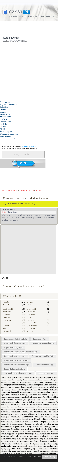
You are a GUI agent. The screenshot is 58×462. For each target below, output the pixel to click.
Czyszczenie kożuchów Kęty (43, 356)
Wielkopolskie (5, 136)
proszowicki (32, 325)
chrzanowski (32, 314)
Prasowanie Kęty (39, 339)
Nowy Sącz (7, 305)
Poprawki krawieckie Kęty (14, 369)
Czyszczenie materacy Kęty (14, 356)
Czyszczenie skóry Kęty (13, 347)
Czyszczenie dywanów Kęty (15, 343)
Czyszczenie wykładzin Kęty (43, 343)
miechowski (32, 320)
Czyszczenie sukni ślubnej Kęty (16, 360)
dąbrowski (7, 317)
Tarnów (30, 302)
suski (5, 328)
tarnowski (31, 328)
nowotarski (31, 323)
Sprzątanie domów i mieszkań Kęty (18, 373)
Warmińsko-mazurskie (9, 134)
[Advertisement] (28, 72)
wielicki (30, 331)
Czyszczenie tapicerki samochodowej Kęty (20, 352)
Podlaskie (4, 124)
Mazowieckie (5, 117)
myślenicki (7, 312)
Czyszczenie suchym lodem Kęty (16, 365)
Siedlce (30, 305)
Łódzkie (3, 112)
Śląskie (3, 129)
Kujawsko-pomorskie (8, 104)
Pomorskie (4, 126)
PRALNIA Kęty (9, 209)
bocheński (7, 314)
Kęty (4, 212)
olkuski (6, 325)
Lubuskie (3, 109)
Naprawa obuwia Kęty (44, 365)
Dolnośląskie (5, 102)
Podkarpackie (5, 121)
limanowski (7, 320)
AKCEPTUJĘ (50, 457)
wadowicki (31, 309)
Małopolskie (5, 114)
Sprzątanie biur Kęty (46, 373)
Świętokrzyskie (6, 131)
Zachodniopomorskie (8, 139)
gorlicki (30, 317)
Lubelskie (4, 107)
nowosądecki (8, 323)
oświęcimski (8, 309)
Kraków (6, 302)
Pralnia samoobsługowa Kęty (15, 339)
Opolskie (3, 119)
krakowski (31, 312)
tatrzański (7, 331)
